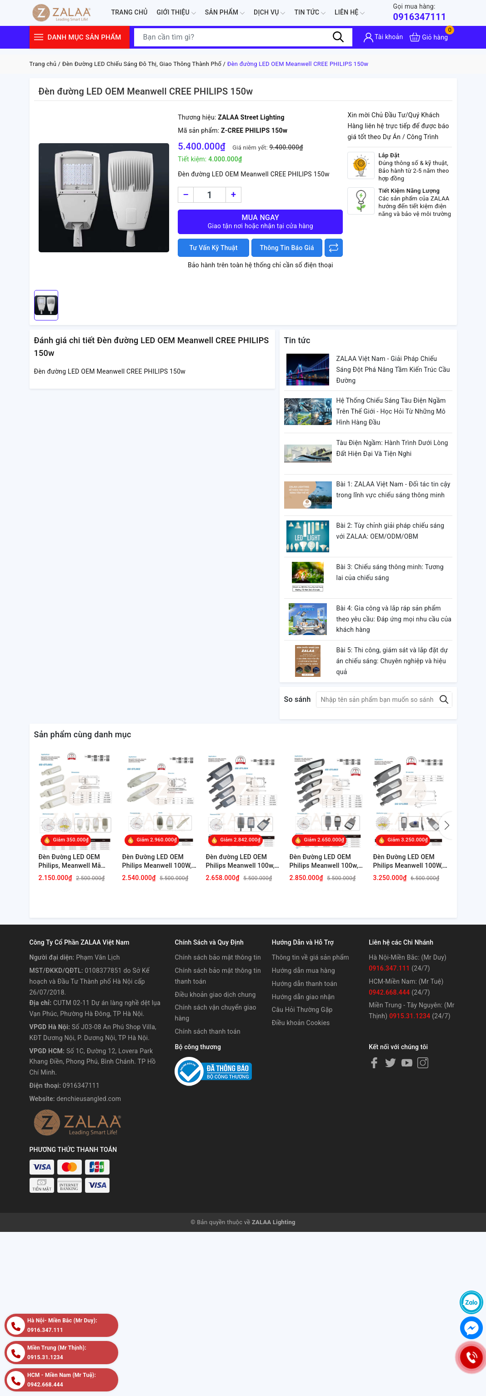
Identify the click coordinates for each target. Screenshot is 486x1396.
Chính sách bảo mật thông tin (218, 957)
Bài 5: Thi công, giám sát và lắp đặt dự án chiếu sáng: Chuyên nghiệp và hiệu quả (392, 660)
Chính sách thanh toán (207, 1031)
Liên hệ (350, 13)
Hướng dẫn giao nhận (303, 997)
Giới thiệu (176, 13)
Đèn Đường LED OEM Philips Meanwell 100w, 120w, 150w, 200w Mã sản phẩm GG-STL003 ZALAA (324, 862)
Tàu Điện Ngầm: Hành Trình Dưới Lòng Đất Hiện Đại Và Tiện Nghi (392, 448)
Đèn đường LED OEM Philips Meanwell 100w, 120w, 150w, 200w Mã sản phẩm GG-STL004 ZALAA (240, 862)
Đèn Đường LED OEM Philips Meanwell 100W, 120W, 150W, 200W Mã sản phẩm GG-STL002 (157, 862)
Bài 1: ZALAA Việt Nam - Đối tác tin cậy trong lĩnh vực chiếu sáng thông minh (393, 489)
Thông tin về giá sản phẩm (310, 957)
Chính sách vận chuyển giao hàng (215, 1013)
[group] (104, 198)
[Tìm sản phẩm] (243, 37)
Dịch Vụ (269, 13)
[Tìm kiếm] (339, 37)
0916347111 (419, 12)
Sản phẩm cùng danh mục (82, 734)
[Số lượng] (209, 195)
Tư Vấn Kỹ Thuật (213, 247)
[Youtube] (406, 1062)
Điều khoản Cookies (301, 1022)
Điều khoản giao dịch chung (215, 994)
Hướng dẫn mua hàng (303, 970)
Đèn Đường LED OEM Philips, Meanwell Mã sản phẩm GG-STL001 (71, 862)
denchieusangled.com (88, 1098)
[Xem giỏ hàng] (429, 37)
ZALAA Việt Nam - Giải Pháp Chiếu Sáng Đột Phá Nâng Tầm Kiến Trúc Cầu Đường (393, 369)
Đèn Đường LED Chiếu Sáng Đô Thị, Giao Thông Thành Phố (141, 63)
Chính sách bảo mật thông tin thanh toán (218, 976)
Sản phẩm (225, 13)
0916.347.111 (389, 968)
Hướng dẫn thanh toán (304, 983)
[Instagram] (422, 1062)
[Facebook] (374, 1062)
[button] (445, 825)
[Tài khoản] (383, 37)
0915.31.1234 (409, 1016)
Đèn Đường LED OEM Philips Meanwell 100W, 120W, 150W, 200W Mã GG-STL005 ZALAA (408, 862)
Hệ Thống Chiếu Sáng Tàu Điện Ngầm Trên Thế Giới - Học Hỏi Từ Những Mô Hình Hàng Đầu (391, 411)
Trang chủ (129, 12)
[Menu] (38, 37)
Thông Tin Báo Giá (287, 247)
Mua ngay (260, 221)
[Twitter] (390, 1062)
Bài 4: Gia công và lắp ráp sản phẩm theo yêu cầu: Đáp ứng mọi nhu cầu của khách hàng (394, 619)
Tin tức (310, 13)
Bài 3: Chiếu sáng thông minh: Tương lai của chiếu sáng (390, 572)
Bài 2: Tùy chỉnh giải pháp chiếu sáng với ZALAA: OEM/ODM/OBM (390, 531)
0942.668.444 (389, 992)
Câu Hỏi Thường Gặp (302, 1009)
